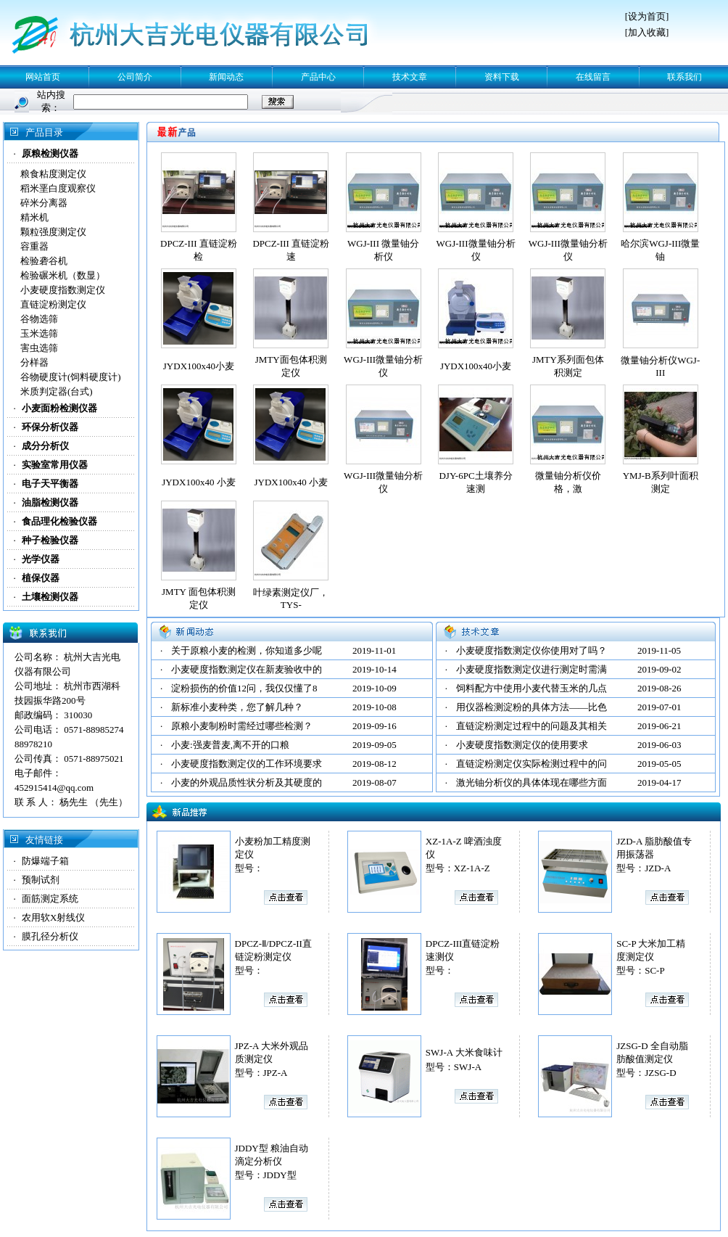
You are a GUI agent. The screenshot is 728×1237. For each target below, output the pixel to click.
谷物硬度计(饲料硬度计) (70, 376)
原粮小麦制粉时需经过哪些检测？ (242, 725)
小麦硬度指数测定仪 (62, 289)
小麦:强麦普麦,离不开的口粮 (230, 744)
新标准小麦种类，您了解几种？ (237, 707)
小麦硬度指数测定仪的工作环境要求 (246, 763)
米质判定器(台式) (56, 391)
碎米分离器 (43, 202)
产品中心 (318, 77)
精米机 (34, 217)
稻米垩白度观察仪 (58, 188)
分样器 (34, 362)
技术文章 (409, 77)
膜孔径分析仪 (50, 936)
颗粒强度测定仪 (53, 231)
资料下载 (501, 77)
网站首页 (42, 77)
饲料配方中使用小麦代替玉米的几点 (531, 688)
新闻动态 (226, 77)
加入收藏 (647, 32)
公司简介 (134, 77)
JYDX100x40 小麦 (198, 482)
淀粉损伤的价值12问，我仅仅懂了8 (244, 688)
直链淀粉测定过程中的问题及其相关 (531, 725)
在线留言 (593, 77)
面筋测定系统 (50, 898)
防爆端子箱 (45, 860)
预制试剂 (40, 879)
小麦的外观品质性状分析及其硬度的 (246, 782)
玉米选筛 (39, 333)
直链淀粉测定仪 (53, 304)
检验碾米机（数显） (62, 275)
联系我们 (684, 77)
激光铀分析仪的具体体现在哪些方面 (531, 782)
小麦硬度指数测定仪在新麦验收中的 (246, 669)
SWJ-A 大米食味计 (464, 1052)
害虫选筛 (39, 347)
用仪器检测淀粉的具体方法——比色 (531, 707)
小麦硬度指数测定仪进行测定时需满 (531, 669)
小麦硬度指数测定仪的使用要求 (522, 744)
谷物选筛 (39, 318)
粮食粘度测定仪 (53, 173)
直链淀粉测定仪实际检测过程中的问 (531, 763)
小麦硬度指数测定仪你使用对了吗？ (531, 650)
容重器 (34, 246)
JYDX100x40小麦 (198, 366)
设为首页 (647, 16)
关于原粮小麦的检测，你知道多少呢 (246, 650)
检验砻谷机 (43, 260)
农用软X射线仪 (53, 917)
